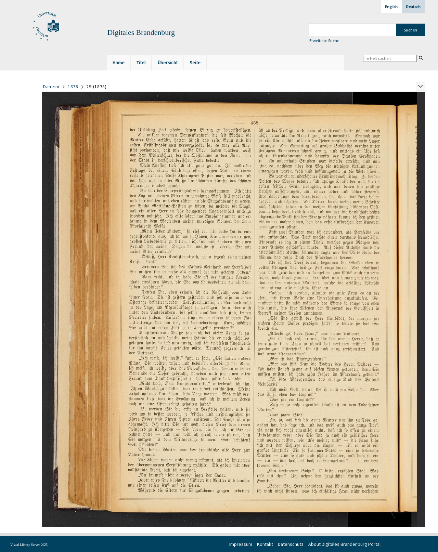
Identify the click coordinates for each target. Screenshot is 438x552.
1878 (73, 86)
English (391, 6)
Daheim (51, 86)
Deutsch (413, 6)
